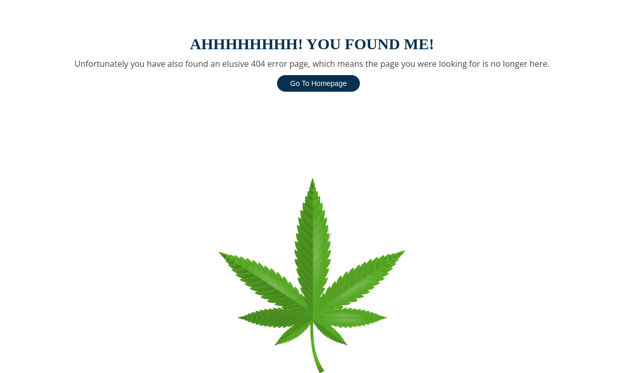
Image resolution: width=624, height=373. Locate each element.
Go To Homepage (318, 83)
